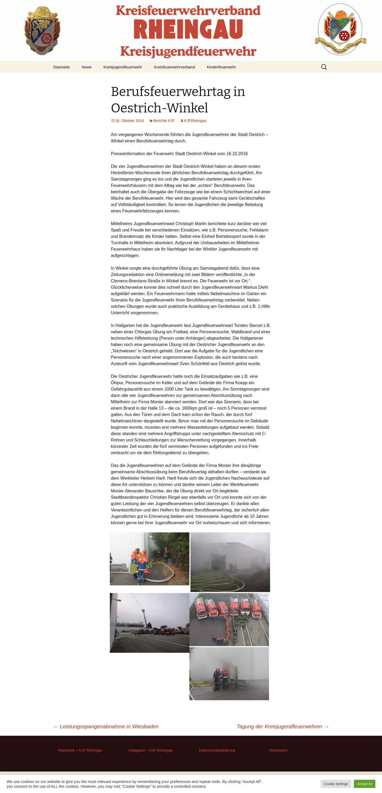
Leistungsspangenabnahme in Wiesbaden (106, 726)
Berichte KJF (164, 121)
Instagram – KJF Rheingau (151, 750)
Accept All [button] (364, 784)
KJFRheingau (195, 121)
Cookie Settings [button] (336, 784)
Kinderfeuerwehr (221, 67)
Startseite (61, 67)
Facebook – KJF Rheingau (80, 750)
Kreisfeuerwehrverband (174, 67)
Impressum (278, 750)
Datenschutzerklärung (217, 750)
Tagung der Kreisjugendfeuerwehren (283, 726)
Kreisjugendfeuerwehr (122, 67)
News (87, 67)
